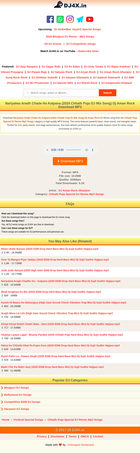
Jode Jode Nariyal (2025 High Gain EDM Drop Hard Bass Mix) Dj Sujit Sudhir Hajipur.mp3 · (55, 272)
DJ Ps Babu (72, 66)
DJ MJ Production (37, 82)
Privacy (41, 436)
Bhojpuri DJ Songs (16, 387)
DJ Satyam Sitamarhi (75, 77)
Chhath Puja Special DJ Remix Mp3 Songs (76, 194)
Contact (98, 436)
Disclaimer (58, 436)
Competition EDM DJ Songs (22, 401)
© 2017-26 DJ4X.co (70, 430)
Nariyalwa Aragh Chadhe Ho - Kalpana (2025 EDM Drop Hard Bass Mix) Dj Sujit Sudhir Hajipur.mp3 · (60, 283)
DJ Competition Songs (81, 43)
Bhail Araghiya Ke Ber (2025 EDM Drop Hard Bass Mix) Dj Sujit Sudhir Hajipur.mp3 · (51, 293)
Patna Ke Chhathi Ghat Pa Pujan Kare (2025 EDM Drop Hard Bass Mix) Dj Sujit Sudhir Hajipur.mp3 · (60, 347)
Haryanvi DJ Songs (16, 408)
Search (107, 92)
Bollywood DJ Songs (17, 394)
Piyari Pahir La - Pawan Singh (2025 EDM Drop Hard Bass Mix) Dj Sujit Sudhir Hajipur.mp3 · (55, 358)
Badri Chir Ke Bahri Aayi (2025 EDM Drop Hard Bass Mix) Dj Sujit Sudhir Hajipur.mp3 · (52, 368)
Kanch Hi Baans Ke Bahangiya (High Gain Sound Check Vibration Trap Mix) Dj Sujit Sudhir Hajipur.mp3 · (63, 304)
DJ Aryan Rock (86, 71)
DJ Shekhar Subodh (45, 77)
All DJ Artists (52, 43)
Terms (73, 436)
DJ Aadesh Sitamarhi (106, 77)
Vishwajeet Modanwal (80, 444)
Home (5, 419)
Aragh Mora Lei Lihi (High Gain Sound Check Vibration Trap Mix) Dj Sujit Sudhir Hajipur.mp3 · (57, 315)
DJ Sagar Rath (51, 66)
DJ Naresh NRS (63, 82)
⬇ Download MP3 (70, 161)
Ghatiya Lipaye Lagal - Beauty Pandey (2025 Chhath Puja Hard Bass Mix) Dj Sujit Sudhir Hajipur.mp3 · (62, 336)
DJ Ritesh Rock (87, 82)
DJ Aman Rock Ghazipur (116, 71)
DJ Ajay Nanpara (27, 66)
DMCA (85, 436)
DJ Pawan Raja (37, 71)
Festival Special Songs (28, 419)
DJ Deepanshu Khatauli (116, 82)
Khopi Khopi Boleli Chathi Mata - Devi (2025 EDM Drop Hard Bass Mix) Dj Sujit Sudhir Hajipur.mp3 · (60, 326)
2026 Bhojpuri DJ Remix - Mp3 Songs (70, 36)
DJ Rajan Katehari (118, 66)
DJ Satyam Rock (61, 71)
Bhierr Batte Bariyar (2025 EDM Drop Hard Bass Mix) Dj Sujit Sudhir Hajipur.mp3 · (49, 250)
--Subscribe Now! (87, 51)
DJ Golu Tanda (93, 66)
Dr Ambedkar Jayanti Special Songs (77, 29)
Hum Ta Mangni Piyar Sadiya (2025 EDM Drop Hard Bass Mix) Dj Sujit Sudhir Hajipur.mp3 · (55, 261)
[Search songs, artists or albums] (61, 92)
